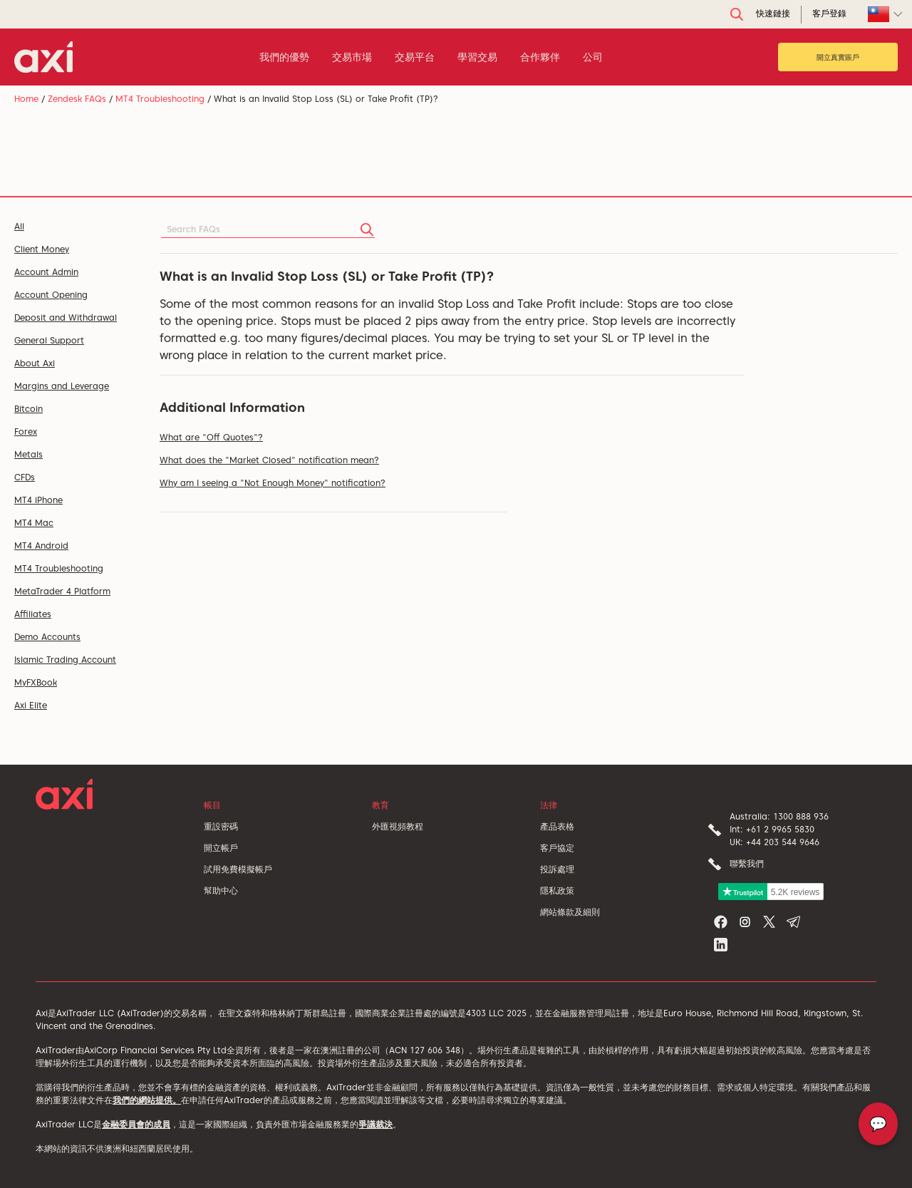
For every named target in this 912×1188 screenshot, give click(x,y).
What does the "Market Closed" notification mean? (269, 460)
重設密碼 (221, 826)
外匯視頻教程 (397, 826)
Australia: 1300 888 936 (779, 816)
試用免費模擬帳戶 (238, 869)
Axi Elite (30, 705)
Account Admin (46, 272)
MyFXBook (35, 682)
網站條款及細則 (570, 912)
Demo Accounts (47, 636)
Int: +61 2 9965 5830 (772, 829)
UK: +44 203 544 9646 (774, 842)
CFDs (24, 477)
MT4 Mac (33, 522)
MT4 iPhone (38, 500)
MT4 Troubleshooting (159, 98)
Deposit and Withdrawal (65, 317)
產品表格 (557, 826)
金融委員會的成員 (136, 1124)
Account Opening (51, 294)
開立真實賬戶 (838, 57)
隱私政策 (557, 890)
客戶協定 (557, 847)
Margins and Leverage (61, 386)
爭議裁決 (375, 1124)
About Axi (34, 363)
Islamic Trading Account (65, 659)
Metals (28, 454)
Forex (25, 431)
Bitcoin (28, 408)
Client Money (41, 249)
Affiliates (32, 614)
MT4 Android (41, 545)
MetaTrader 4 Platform (62, 591)
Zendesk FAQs (77, 98)
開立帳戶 (221, 847)
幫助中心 (221, 890)
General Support (49, 340)
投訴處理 (557, 869)
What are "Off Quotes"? (211, 437)
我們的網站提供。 (147, 1100)
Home (26, 98)
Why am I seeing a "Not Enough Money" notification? (272, 482)
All (19, 226)
